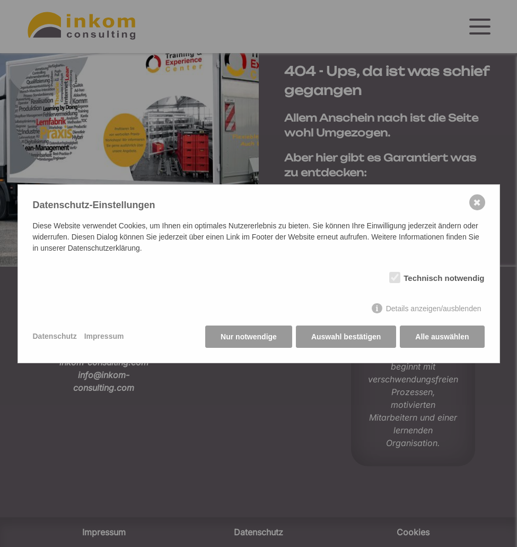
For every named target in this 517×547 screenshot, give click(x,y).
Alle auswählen (442, 336)
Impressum (104, 336)
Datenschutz (55, 336)
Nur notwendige (249, 336)
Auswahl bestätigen (346, 336)
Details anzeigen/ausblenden (433, 308)
